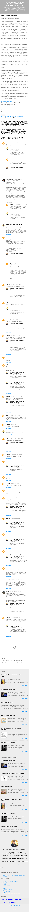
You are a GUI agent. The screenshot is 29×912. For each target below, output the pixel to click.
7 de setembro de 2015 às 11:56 (16, 264)
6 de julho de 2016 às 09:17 (15, 326)
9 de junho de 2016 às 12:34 (15, 310)
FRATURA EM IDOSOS (7, 885)
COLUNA (4, 883)
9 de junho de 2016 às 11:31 (16, 302)
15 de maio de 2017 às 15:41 (15, 374)
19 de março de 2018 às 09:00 (17, 432)
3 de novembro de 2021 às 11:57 (15, 591)
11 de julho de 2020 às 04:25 (14, 497)
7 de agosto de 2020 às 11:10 (15, 524)
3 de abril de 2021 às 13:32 (18, 159)
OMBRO (4, 890)
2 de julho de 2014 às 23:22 (16, 237)
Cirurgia (3, 114)
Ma (6, 319)
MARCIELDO (13, 263)
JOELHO (4, 888)
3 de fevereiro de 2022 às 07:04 (16, 617)
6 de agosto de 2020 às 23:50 (16, 534)
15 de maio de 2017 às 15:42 (15, 384)
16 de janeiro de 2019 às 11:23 (16, 461)
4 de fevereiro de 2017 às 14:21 (16, 357)
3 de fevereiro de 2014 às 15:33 (12, 180)
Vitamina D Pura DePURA (7, 702)
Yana (7, 415)
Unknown (12, 204)
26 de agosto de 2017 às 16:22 (15, 403)
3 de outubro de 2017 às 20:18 (14, 415)
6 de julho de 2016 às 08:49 (15, 343)
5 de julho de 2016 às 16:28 (15, 335)
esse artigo (10, 434)
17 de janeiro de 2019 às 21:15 (15, 467)
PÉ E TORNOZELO (6, 891)
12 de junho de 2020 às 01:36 (16, 490)
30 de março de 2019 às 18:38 (16, 483)
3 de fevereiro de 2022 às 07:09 (16, 627)
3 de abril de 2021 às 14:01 (15, 170)
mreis (7, 497)
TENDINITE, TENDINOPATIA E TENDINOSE (11, 894)
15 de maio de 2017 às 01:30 (16, 364)
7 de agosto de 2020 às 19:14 (15, 541)
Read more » (25, 685)
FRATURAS (5, 887)
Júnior (7, 591)
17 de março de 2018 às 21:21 (16, 424)
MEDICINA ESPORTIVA (7, 889)
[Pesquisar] (27, 3)
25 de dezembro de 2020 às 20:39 (16, 215)
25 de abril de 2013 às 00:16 (20, 142)
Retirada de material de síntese (9, 826)
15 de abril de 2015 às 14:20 (16, 284)
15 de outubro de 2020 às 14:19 (16, 558)
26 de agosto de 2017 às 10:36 (16, 396)
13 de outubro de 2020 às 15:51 (16, 551)
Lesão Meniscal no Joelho (8, 715)
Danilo (11, 159)
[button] (27, 16)
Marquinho (8, 237)
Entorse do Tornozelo (6, 786)
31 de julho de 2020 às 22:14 (16, 518)
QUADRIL (4, 892)
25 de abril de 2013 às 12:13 (15, 150)
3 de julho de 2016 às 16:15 (13, 319)
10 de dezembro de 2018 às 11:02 (17, 438)
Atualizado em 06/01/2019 (6, 105)
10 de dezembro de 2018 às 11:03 (16, 445)
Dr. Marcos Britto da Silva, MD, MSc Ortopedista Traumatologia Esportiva (14, 3)
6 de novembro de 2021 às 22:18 (16, 605)
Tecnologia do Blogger (14, 905)
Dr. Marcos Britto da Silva (6, 101)
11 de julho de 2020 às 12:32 (15, 508)
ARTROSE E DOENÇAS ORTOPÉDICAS (10, 881)
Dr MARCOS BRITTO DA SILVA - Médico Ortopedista (17, 148)
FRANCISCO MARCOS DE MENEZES (14, 179)
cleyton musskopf (10, 142)
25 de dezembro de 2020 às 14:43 (21, 204)
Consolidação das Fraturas (8, 689)
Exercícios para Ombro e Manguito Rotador (12, 773)
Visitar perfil (14, 864)
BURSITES (5, 882)
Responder (8, 176)
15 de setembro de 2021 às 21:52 (16, 579)
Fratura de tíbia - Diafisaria (8, 742)
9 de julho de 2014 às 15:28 (15, 256)
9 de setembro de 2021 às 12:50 (16, 568)
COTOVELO (5, 884)
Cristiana (8, 483)
